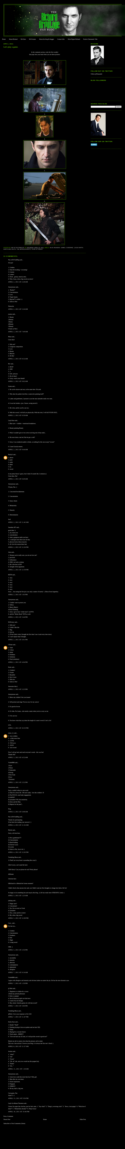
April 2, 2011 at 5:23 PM (18, 689)
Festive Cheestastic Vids (90, 39)
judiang (10, 900)
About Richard (13, 39)
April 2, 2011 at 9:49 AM (18, 479)
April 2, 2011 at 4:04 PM (18, 662)
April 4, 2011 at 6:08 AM (18, 812)
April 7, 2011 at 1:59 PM (18, 983)
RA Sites (23, 39)
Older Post (83, 1119)
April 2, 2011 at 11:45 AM (18, 522)
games (63, 247)
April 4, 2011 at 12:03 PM (18, 852)
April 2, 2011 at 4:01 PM (18, 639)
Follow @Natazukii (96, 74)
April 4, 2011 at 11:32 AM (18, 825)
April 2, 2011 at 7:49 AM (18, 331)
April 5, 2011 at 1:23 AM (18, 895)
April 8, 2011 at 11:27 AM (18, 1046)
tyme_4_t (11, 733)
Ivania (10, 386)
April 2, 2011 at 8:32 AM (18, 359)
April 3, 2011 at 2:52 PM (18, 782)
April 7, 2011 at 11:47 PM (18, 1017)
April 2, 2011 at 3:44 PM (18, 617)
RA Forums (32, 39)
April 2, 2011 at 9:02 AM (18, 381)
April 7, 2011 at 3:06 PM (18, 1006)
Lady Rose (11, 420)
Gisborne (69, 247)
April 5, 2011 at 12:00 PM (18, 918)
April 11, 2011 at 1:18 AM (18, 1069)
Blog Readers (55, 247)
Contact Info (61, 39)
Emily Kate (11, 1022)
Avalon (10, 1051)
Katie (9, 667)
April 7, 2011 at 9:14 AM (18, 972)
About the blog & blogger (46, 39)
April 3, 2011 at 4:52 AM (18, 757)
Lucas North (78, 247)
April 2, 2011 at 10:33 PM (18, 728)
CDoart (10, 644)
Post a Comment (8, 1116)
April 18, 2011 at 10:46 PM (18, 1111)
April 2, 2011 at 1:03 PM (18, 594)
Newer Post (7, 1119)
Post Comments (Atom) (18, 1123)
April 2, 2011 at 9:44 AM (18, 449)
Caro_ (10, 923)
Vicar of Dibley (37, 249)
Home (4, 39)
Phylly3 (10, 454)
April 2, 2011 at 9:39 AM (18, 415)
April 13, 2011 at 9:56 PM (18, 1098)
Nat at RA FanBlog (13, 260)
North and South (10, 249)
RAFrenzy (11, 622)
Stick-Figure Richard (74, 39)
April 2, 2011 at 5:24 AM (18, 309)
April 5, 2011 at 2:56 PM (18, 950)
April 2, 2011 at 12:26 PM (18, 547)
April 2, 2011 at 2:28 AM (18, 282)
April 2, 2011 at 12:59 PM (18, 570)
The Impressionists (24, 249)
